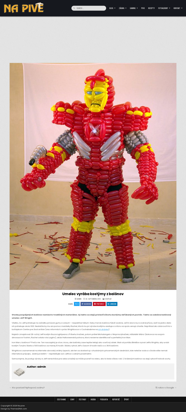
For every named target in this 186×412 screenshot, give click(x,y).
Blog (111, 8)
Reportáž (116, 399)
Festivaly (82, 399)
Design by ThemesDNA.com (14, 408)
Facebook (86, 304)
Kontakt (177, 8)
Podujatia (104, 399)
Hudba (93, 399)
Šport (126, 399)
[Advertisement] (93, 38)
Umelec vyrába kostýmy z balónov (93, 293)
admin (79, 299)
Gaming (133, 8)
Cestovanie (61, 399)
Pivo (143, 8)
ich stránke (103, 329)
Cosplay (108, 299)
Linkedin (112, 304)
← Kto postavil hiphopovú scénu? (27, 387)
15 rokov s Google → (166, 387)
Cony (72, 399)
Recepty (151, 8)
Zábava (121, 8)
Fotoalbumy (163, 8)
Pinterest (99, 304)
